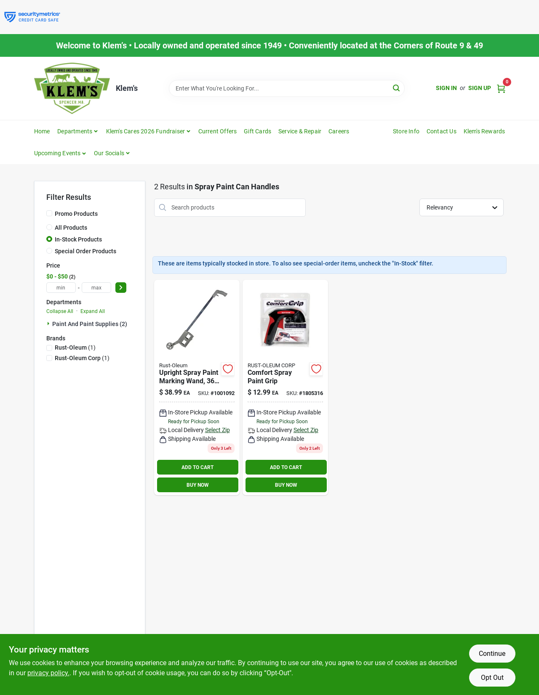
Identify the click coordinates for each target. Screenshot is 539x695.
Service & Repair (299, 131)
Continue (492, 654)
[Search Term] (287, 88)
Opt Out (492, 678)
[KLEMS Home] (72, 88)
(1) (75, 347)
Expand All (92, 311)
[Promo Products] (49, 213)
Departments (74, 131)
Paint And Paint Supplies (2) (89, 324)
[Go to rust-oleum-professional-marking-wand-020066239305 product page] (197, 388)
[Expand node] (49, 323)
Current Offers (217, 131)
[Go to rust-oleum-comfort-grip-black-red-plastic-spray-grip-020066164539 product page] (285, 388)
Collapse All (59, 311)
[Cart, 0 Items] (501, 88)
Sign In (446, 88)
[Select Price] (120, 287)
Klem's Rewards (484, 131)
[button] (60, 153)
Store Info (406, 131)
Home (42, 131)
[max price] (96, 287)
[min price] (61, 287)
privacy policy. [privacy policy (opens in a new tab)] (48, 673)
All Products (71, 227)
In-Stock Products (78, 239)
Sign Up (479, 88)
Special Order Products (85, 251)
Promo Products (76, 214)
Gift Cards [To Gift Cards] (257, 131)
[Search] (397, 88)
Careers (338, 131)
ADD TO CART (197, 467)
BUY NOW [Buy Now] (198, 485)
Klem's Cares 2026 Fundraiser (145, 131)
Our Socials (109, 153)
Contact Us (441, 131)
